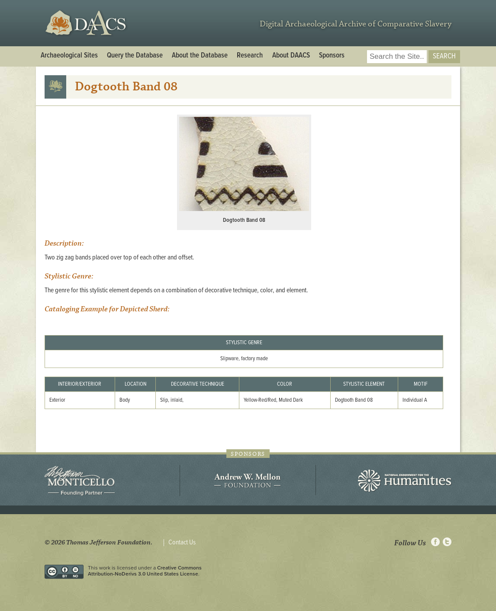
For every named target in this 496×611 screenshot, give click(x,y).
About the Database (200, 56)
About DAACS (291, 56)
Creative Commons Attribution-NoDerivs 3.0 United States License (145, 571)
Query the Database (135, 56)
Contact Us (182, 542)
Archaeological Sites (69, 56)
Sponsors (332, 56)
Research (250, 56)
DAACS (87, 23)
